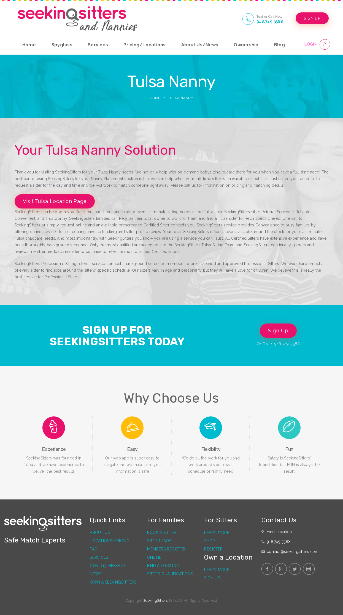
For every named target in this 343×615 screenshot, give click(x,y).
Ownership (246, 44)
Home (29, 44)
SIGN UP (312, 18)
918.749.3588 (269, 21)
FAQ (94, 549)
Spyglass (62, 44)
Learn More (216, 532)
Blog (279, 44)
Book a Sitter (161, 532)
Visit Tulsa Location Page (55, 201)
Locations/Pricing (109, 541)
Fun (289, 449)
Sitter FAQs (159, 541)
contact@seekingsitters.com (293, 551)
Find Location (279, 532)
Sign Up (278, 330)
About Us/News (199, 44)
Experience (54, 449)
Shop (209, 541)
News (95, 574)
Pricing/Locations (144, 44)
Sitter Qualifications (170, 574)
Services (98, 44)
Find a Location (164, 565)
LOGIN (310, 44)
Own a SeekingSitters (113, 582)
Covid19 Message (108, 565)
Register (213, 549)
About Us (100, 532)
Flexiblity (211, 449)
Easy (132, 449)
